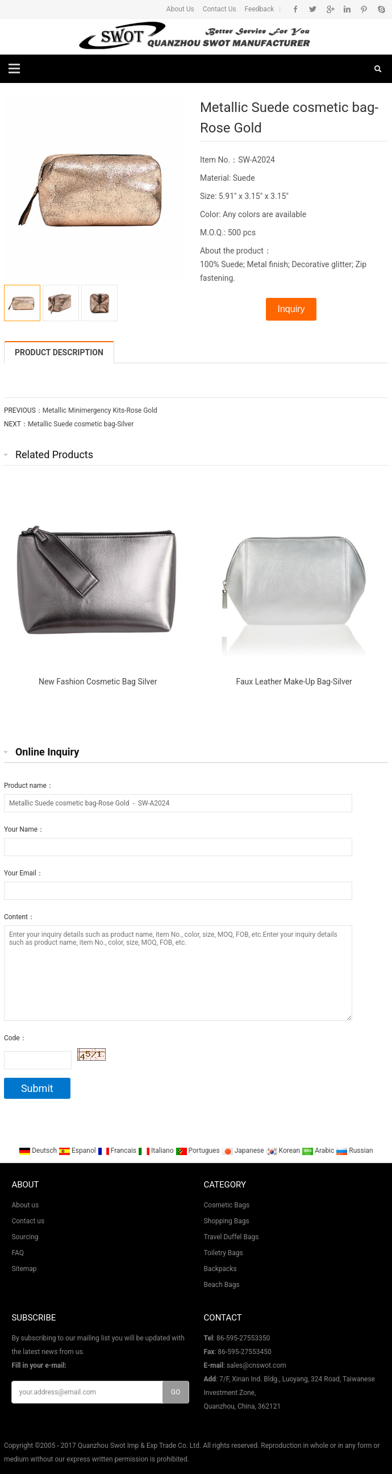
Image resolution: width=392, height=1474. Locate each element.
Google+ (330, 9)
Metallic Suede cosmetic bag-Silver (81, 424)
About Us (180, 9)
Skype (381, 9)
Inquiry (291, 309)
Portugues (199, 1151)
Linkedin (347, 9)
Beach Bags (221, 1285)
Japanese (244, 1151)
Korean (284, 1151)
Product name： (28, 786)
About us (25, 1205)
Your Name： (24, 829)
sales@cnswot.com (256, 1365)
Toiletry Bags (223, 1253)
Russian (354, 1151)
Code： (15, 1038)
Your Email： (23, 873)
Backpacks (219, 1269)
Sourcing (24, 1237)
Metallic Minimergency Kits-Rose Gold (100, 410)
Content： (19, 917)
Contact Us (219, 9)
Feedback (259, 9)
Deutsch (39, 1151)
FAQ (17, 1253)
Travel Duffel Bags (230, 1237)
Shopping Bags (226, 1221)
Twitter (313, 9)
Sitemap (23, 1269)
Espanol (78, 1151)
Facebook (296, 9)
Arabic (319, 1151)
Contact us (27, 1221)
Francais (118, 1151)
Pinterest (364, 9)
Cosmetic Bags (226, 1205)
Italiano (157, 1151)
